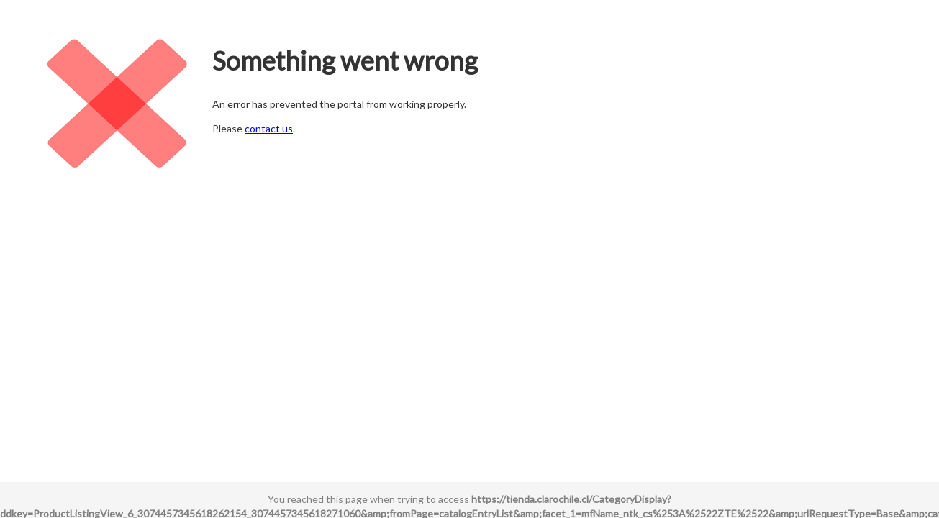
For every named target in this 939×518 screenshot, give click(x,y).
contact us (269, 128)
